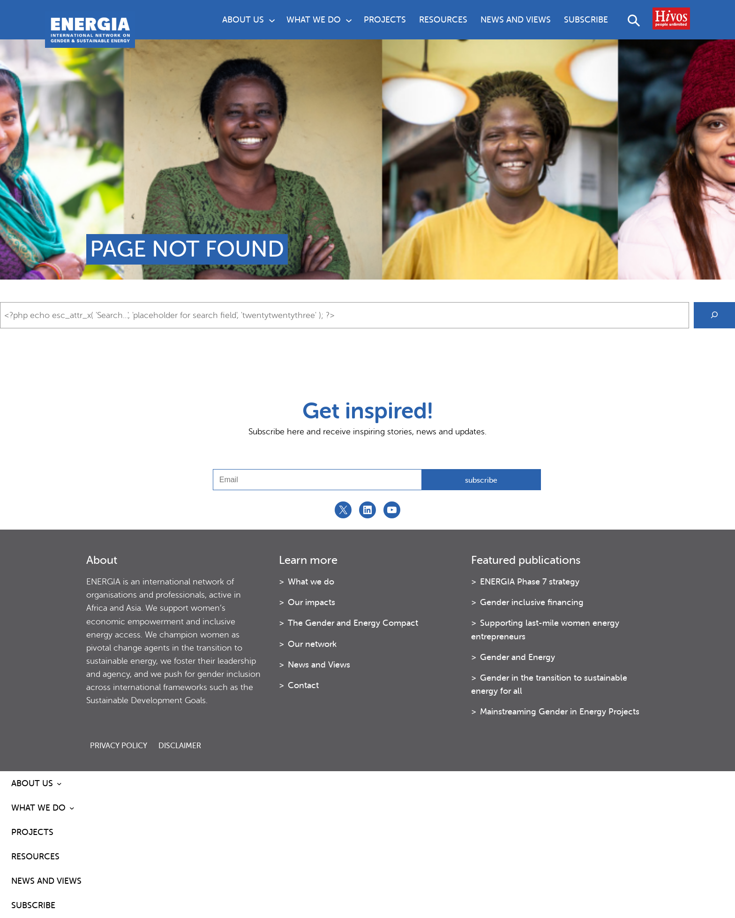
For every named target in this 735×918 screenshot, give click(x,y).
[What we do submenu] (348, 19)
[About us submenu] (272, 19)
